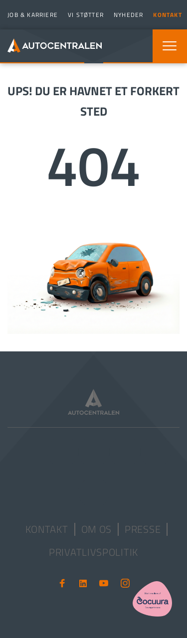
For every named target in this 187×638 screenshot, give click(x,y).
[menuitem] (31, 14)
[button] (170, 46)
